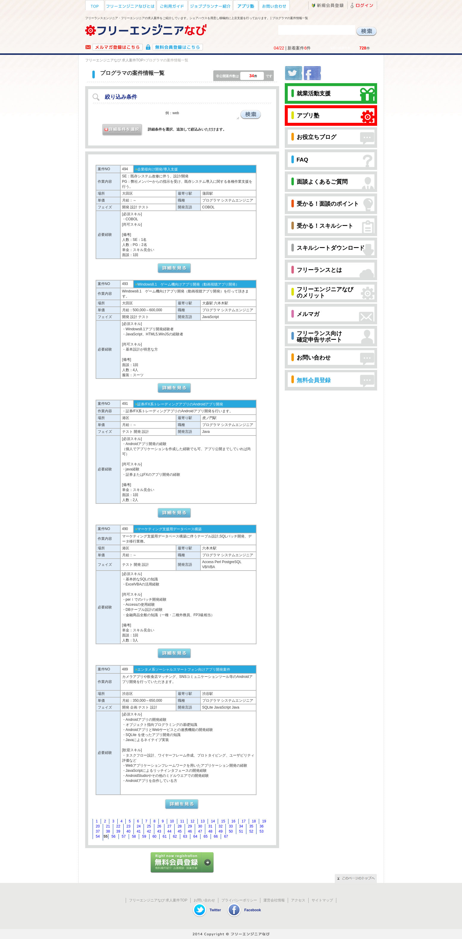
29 (190, 826)
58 (134, 836)
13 (203, 821)
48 (210, 831)
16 (233, 821)
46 (190, 831)
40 (128, 831)
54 (98, 836)
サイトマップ (322, 900)
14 (213, 821)
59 (144, 836)
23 (128, 826)
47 (200, 831)
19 (264, 821)
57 (124, 836)
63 (185, 836)
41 (139, 831)
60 (154, 836)
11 (182, 821)
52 (251, 831)
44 (169, 831)
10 (172, 821)
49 (221, 831)
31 (210, 826)
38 (108, 831)
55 (106, 836)
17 (243, 821)
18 (254, 821)
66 (216, 836)
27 (169, 826)
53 (261, 831)
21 (108, 826)
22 (118, 826)
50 (231, 831)
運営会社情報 (274, 900)
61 (165, 836)
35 (251, 826)
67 (226, 836)
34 (241, 826)
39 (118, 831)
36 (261, 826)
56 (113, 836)
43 (159, 831)
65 (205, 836)
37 (98, 831)
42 (149, 831)
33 (231, 826)
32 (221, 826)
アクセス (298, 900)
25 (149, 826)
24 (139, 826)
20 (98, 826)
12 (192, 821)
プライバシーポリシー (239, 900)
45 (179, 831)
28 (179, 826)
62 (175, 836)
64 (195, 836)
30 (200, 826)
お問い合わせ (204, 900)
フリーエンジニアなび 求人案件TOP (114, 60)
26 (159, 826)
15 (223, 821)
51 (241, 831)
